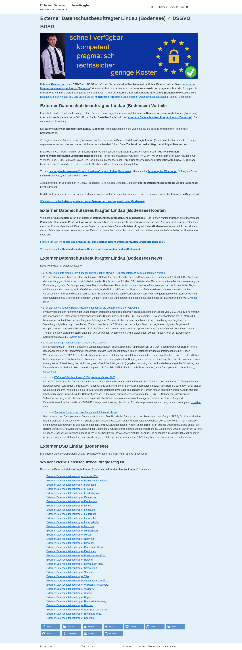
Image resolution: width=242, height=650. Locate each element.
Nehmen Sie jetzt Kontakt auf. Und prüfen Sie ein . (80, 96)
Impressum (46, 646)
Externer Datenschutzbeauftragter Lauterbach (71, 514)
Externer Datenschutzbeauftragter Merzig (69, 534)
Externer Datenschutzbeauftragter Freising (69, 489)
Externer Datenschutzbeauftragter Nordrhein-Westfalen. (76, 609)
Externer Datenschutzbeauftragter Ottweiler (70, 543)
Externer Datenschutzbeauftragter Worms (69, 593)
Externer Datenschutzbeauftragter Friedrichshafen (73, 493)
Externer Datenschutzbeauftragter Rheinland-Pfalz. (74, 613)
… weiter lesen (75, 337)
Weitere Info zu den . (92, 201)
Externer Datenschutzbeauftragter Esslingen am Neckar (76, 480)
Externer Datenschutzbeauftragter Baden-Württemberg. (76, 601)
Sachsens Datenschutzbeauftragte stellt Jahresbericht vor (85, 412)
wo (182, 7)
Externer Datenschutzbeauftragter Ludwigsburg (72, 518)
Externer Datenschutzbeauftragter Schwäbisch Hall (74, 564)
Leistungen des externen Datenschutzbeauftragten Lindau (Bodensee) (90, 171)
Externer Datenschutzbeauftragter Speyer (69, 572)
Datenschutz (58, 84)
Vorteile (174, 7)
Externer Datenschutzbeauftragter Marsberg (70, 526)
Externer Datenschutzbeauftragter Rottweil (69, 559)
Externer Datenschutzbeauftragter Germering (71, 497)
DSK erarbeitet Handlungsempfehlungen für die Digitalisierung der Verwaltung (97, 307)
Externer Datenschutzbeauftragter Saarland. (70, 618)
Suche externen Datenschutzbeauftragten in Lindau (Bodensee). (156, 96)
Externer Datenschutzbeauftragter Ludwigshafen (72, 522)
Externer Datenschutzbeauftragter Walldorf (69, 589)
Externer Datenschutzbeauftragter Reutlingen (71, 551)
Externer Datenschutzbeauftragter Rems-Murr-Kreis (74, 547)
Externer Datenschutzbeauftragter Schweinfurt (71, 568)
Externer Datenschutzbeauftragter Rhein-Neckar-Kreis (76, 555)
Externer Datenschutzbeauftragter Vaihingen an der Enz (77, 580)
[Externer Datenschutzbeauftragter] (65, 7)
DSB (153, 7)
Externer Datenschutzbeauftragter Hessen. (69, 605)
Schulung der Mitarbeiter (162, 171)
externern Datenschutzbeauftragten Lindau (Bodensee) (160, 117)
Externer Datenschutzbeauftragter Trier (67, 576)
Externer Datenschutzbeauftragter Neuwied (70, 539)
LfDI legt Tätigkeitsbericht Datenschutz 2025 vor (80, 342)
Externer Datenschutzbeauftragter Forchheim (71, 484)
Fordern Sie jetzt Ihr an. (102, 242)
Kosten (163, 7)
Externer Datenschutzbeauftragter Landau (69, 505)
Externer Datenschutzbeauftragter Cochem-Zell (72, 476)
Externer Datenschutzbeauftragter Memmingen (72, 530)
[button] (50, 626)
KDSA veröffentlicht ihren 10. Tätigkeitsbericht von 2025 (84, 377)
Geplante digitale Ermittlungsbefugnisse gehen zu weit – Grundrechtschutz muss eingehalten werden (109, 273)
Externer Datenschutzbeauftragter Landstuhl (70, 509)
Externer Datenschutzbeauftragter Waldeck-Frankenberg (77, 584)
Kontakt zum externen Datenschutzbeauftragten (149, 646)
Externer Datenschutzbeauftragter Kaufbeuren (71, 501)
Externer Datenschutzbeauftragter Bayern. (69, 597)
